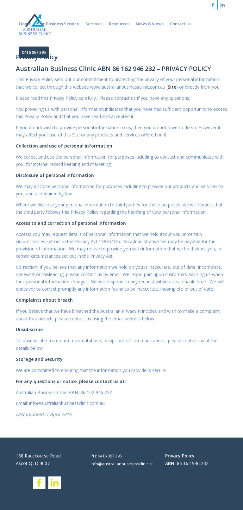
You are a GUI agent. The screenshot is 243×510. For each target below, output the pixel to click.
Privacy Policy (180, 456)
